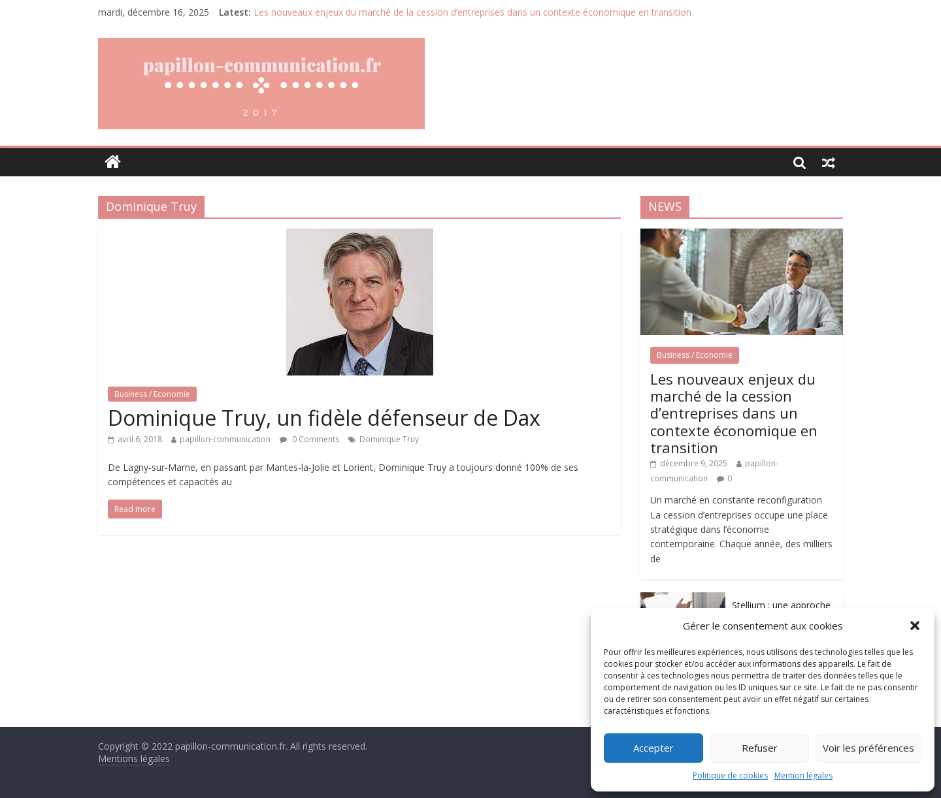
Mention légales (803, 775)
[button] (914, 625)
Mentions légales (134, 758)
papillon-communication (225, 439)
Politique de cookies (730, 775)
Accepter (653, 747)
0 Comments (309, 439)
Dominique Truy (389, 439)
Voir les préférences (868, 747)
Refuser (760, 747)
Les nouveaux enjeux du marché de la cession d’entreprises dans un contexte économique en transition (472, 12)
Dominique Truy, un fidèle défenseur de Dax (324, 418)
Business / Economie (152, 394)
